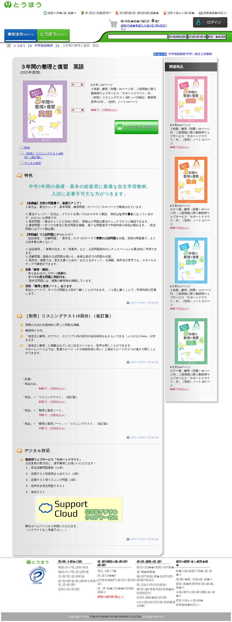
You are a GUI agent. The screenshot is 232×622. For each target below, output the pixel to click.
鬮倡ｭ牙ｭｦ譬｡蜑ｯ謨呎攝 (73, 571)
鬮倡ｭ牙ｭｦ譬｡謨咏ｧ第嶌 (73, 567)
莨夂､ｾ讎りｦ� (106, 571)
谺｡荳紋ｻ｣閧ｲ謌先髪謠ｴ (152, 584)
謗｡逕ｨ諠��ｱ (106, 575)
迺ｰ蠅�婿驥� (146, 571)
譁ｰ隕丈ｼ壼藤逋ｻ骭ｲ (98, 13)
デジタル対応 (32, 163)
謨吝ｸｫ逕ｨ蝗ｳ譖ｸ (69, 589)
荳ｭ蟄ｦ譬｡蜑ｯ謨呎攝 (71, 576)
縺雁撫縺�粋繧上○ (215, 13)
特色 (27, 147)
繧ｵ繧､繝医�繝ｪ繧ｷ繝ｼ (152, 597)
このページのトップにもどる (142, 302)
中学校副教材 (44, 45)
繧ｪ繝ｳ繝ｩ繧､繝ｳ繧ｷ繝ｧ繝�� (139, 13)
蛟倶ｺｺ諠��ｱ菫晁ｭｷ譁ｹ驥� (155, 567)
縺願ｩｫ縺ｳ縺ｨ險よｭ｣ (110, 596)
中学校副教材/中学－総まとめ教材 (190, 53)
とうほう (19, 45)
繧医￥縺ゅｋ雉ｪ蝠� (180, 13)
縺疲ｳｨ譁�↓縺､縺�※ (62, 13)
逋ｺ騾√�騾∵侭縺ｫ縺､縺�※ (194, 579)
